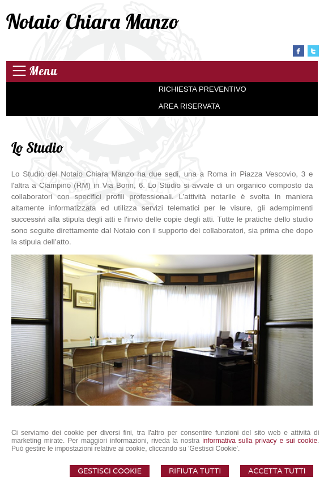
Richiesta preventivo (202, 89)
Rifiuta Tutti (195, 471)
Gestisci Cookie (110, 471)
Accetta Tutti (276, 471)
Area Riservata (189, 106)
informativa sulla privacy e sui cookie (259, 441)
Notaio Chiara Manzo (93, 21)
